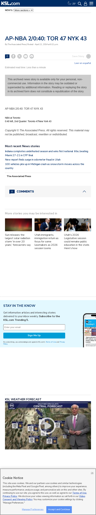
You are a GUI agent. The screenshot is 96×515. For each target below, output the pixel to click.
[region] (48, 491)
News (8, 10)
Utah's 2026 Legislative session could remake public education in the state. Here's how (77, 241)
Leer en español (82, 63)
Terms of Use (51, 342)
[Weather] (71, 3)
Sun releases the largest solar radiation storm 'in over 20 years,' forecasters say (18, 240)
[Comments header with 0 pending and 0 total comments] (48, 191)
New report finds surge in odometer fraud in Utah (32, 159)
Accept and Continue (59, 509)
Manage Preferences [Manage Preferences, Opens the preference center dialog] (33, 509)
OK (92, 473)
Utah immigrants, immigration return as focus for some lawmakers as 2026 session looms (46, 241)
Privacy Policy (10, 496)
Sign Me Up (34, 335)
